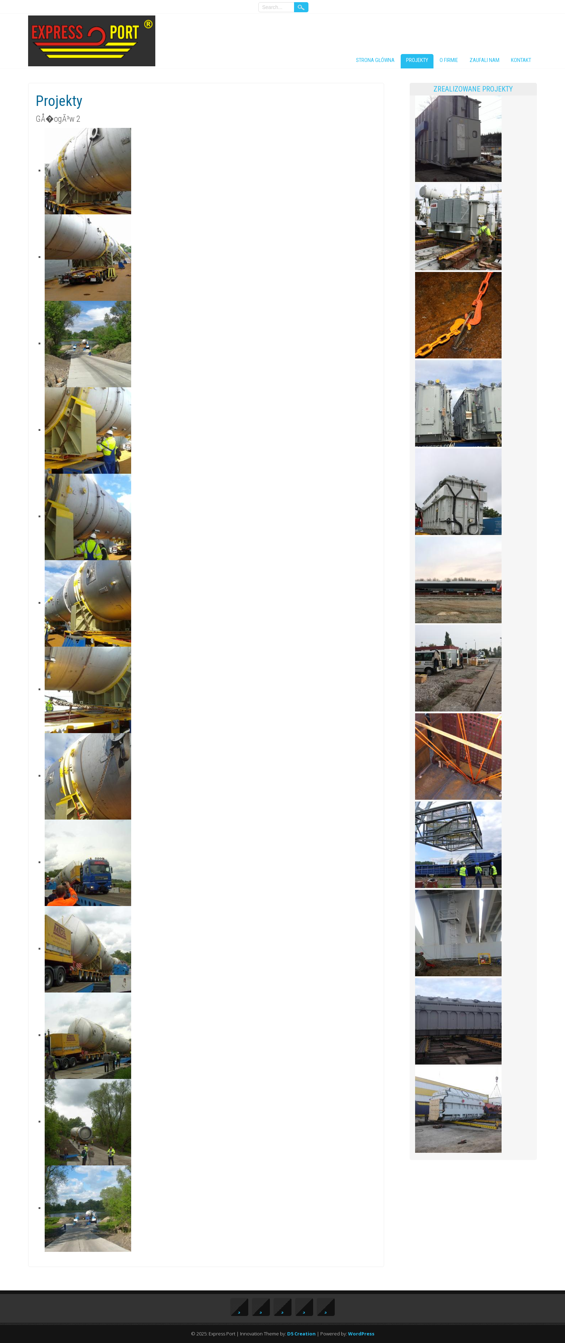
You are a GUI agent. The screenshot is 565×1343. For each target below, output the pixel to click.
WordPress (361, 1333)
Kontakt (521, 60)
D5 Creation (301, 1333)
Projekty (417, 60)
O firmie (449, 60)
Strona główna (375, 60)
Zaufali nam (484, 60)
